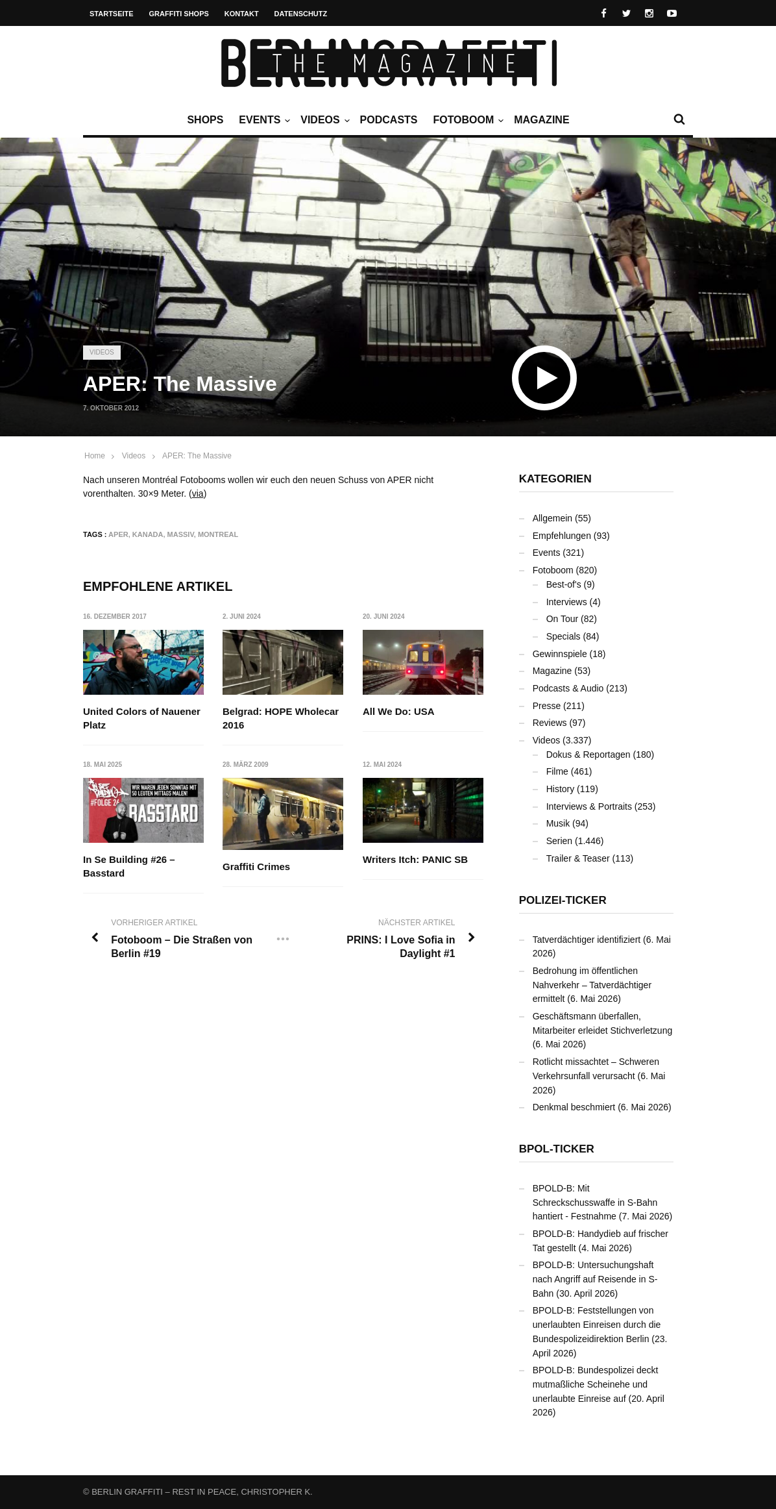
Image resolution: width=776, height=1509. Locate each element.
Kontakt (241, 14)
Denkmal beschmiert (574, 1107)
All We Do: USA (399, 711)
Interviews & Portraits (589, 806)
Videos (323, 120)
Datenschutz (301, 14)
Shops (205, 119)
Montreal (218, 534)
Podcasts (389, 119)
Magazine (541, 119)
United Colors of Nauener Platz (141, 718)
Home (94, 455)
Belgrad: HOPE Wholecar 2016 (281, 718)
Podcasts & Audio (568, 688)
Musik (558, 823)
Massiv (180, 534)
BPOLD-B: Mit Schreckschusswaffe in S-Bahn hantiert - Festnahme (595, 1202)
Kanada (148, 534)
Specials (563, 636)
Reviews (550, 722)
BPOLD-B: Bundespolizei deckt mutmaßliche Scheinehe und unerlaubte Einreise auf (596, 1384)
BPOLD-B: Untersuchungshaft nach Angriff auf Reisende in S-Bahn (595, 1279)
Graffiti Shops (179, 14)
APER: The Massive (197, 455)
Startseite (112, 14)
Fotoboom (466, 120)
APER (118, 534)
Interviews (566, 602)
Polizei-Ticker (563, 900)
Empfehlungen (562, 535)
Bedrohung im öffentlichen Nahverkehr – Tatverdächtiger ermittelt (592, 985)
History (560, 789)
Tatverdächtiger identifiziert (587, 939)
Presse (547, 706)
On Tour (562, 619)
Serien (559, 841)
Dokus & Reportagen (588, 754)
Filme (557, 771)
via (198, 493)
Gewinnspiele (560, 654)
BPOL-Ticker (556, 1149)
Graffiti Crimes (257, 867)
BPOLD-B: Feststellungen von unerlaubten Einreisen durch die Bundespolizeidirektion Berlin (597, 1324)
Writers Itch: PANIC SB (415, 860)
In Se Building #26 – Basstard (129, 866)
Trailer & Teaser (578, 858)
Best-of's (563, 584)
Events (263, 120)
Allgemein (552, 518)
